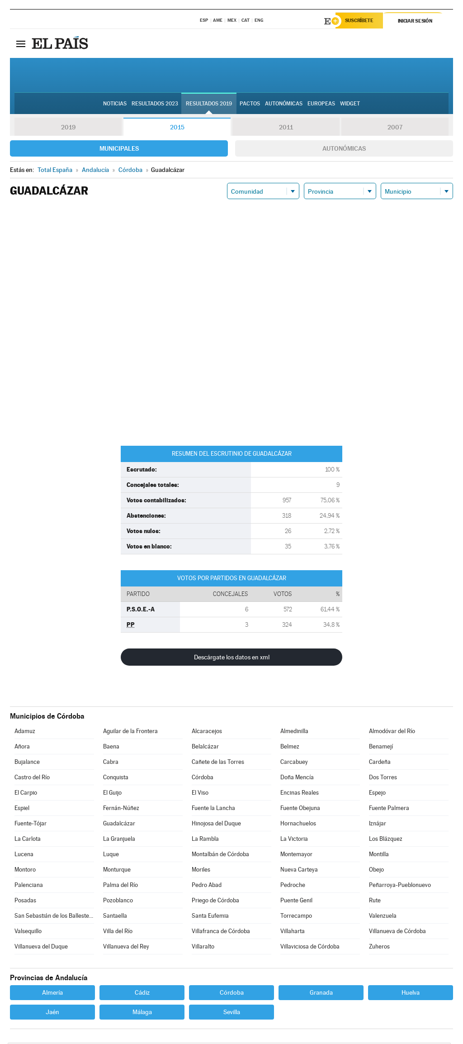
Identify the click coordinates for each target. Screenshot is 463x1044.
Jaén (52, 1013)
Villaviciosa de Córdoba (310, 947)
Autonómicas (344, 149)
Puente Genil (296, 901)
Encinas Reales (299, 794)
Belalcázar (205, 747)
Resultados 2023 (155, 104)
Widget (350, 104)
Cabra (110, 763)
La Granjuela (119, 840)
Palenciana (28, 886)
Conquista (115, 778)
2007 (394, 128)
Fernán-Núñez (121, 809)
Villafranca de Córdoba (221, 932)
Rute (375, 901)
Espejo (377, 794)
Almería (52, 993)
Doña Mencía (297, 778)
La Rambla (205, 840)
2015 (177, 128)
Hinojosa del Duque (216, 824)
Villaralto (203, 947)
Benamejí (381, 747)
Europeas (321, 104)
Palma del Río (120, 886)
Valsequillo (28, 932)
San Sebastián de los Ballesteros (54, 917)
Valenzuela (383, 917)
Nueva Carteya (299, 871)
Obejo (376, 871)
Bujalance (27, 763)
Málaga (142, 1013)
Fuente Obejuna (300, 809)
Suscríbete (361, 21)
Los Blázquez (385, 840)
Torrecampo (296, 917)
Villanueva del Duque (41, 947)
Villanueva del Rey (126, 947)
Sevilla (231, 1013)
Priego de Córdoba (215, 901)
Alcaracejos (207, 732)
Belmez (289, 747)
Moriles (201, 871)
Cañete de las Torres (218, 763)
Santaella (115, 917)
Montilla (379, 855)
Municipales (119, 149)
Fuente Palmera (389, 809)
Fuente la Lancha (213, 809)
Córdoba (202, 778)
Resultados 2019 (209, 104)
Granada (321, 993)
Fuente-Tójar (30, 824)
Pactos (250, 104)
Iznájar (377, 824)
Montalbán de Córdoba (220, 855)
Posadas (25, 901)
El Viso (200, 794)
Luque (111, 855)
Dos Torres (383, 778)
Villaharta (292, 932)
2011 (286, 128)
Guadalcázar (119, 824)
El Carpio (25, 794)
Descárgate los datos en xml (231, 658)
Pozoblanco (118, 901)
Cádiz (142, 993)
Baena (111, 747)
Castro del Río (32, 778)
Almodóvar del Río (392, 732)
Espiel (21, 809)
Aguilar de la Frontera (130, 732)
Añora (22, 747)
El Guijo (112, 794)
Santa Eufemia (210, 917)
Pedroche (292, 886)
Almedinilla (294, 732)
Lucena (23, 855)
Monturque (117, 871)
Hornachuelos (298, 824)
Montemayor (296, 855)
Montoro (25, 871)
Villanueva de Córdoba (397, 932)
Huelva (411, 993)
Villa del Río (117, 932)
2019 (68, 128)
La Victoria (294, 840)
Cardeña (380, 763)
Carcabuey (294, 763)
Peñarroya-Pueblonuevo (400, 886)
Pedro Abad (207, 886)
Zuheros (379, 947)
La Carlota (27, 840)
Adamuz (24, 732)
